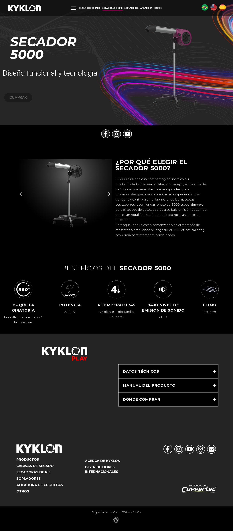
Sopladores (28, 479)
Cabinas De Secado (35, 466)
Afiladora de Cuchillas (39, 485)
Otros (22, 491)
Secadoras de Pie (33, 472)
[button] (21, 194)
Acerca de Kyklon (102, 461)
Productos (27, 460)
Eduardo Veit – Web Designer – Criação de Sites (116, 520)
